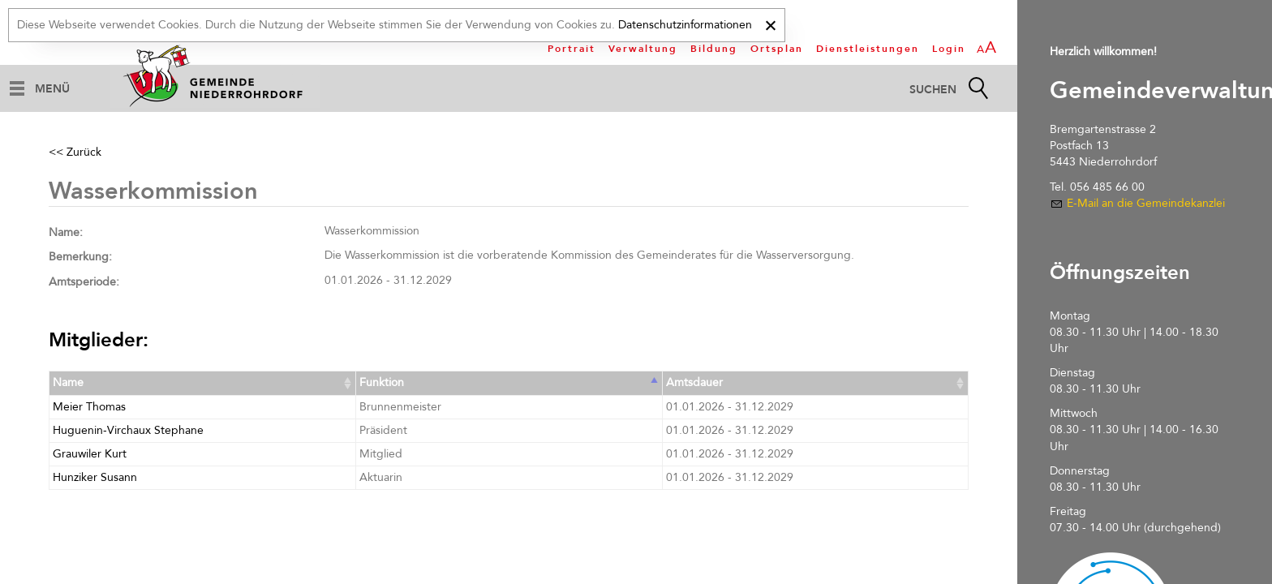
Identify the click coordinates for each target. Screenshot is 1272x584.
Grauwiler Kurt (90, 454)
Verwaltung (642, 48)
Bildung (713, 48)
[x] (770, 23)
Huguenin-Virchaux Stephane (128, 430)
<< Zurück (75, 152)
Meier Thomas (89, 406)
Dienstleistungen (867, 48)
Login (948, 48)
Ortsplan (776, 48)
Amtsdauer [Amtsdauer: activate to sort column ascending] (694, 382)
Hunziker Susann (95, 477)
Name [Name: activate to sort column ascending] (68, 382)
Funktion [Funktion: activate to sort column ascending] (381, 382)
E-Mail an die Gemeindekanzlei (1146, 203)
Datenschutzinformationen (685, 24)
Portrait (571, 48)
